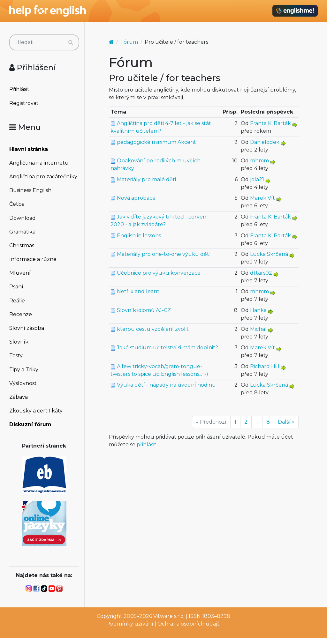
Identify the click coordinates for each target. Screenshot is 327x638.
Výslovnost (23, 383)
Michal (258, 329)
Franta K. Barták (270, 123)
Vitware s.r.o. (169, 616)
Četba (17, 204)
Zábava (18, 397)
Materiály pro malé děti (146, 179)
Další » (286, 422)
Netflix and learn (138, 291)
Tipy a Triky (23, 370)
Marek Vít (262, 198)
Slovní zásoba (26, 328)
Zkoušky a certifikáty (36, 411)
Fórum (129, 42)
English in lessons (139, 236)
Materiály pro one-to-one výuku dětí (164, 254)
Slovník (18, 342)
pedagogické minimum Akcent (156, 142)
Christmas (21, 245)
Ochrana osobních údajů (189, 624)
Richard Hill (264, 366)
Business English (30, 190)
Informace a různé (33, 259)
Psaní (16, 287)
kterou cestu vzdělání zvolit (153, 329)
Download (22, 218)
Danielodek (264, 142)
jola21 (257, 179)
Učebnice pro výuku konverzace (159, 273)
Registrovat (24, 103)
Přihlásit (19, 89)
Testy (16, 355)
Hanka (258, 310)
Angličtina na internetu (39, 163)
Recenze (20, 314)
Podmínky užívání (129, 624)
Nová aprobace (136, 198)
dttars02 (261, 273)
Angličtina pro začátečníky (43, 177)
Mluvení (20, 273)
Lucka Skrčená (269, 254)
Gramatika (22, 232)
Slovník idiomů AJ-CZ (144, 310)
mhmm (259, 161)
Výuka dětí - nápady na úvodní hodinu (166, 385)
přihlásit (146, 444)
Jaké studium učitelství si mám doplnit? (167, 348)
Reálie (17, 301)
